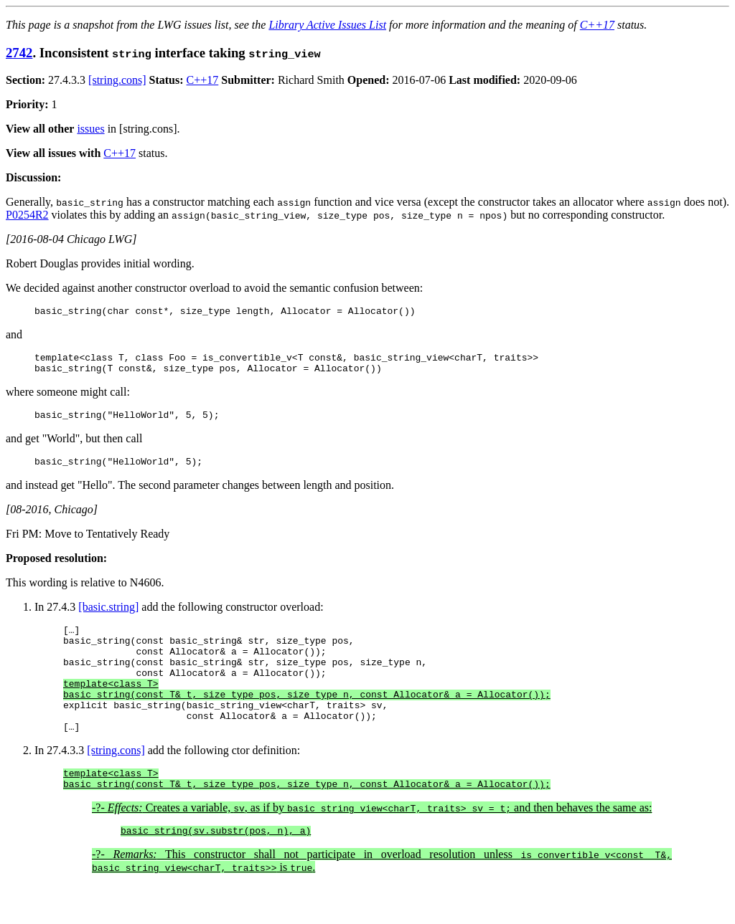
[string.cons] (117, 80)
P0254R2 (27, 215)
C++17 (597, 25)
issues (90, 129)
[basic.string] (108, 617)
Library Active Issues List (327, 25)
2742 (19, 52)
